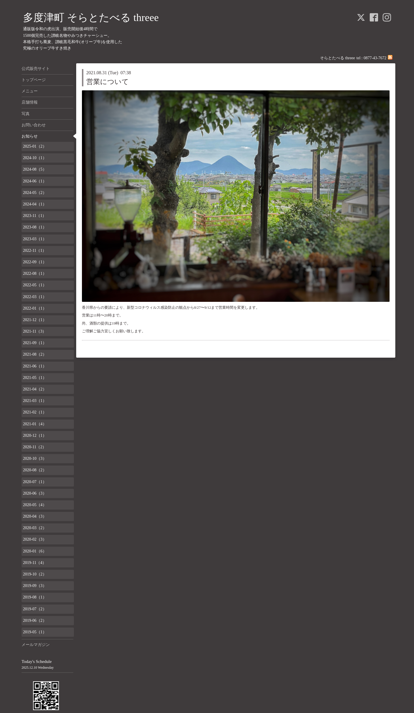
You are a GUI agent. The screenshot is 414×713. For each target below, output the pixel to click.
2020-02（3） (35, 539)
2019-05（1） (35, 632)
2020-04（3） (35, 516)
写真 (26, 114)
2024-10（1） (35, 158)
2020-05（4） (35, 505)
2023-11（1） (34, 215)
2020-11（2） (34, 447)
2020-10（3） (35, 458)
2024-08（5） (35, 169)
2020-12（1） (35, 435)
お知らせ (30, 136)
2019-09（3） (35, 586)
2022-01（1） (35, 308)
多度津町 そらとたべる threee (91, 17)
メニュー (30, 91)
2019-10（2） (35, 574)
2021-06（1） (35, 366)
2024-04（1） (35, 204)
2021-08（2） (35, 354)
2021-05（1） (35, 377)
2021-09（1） (35, 343)
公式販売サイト (36, 68)
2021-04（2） (35, 389)
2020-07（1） (35, 482)
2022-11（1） (34, 250)
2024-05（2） (35, 192)
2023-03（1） (35, 239)
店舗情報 (30, 102)
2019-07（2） (35, 609)
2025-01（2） (35, 146)
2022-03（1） (35, 297)
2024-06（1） (35, 181)
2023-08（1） (35, 227)
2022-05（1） (35, 285)
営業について (107, 81)
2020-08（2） (35, 470)
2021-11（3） (34, 331)
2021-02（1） (35, 412)
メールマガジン (36, 645)
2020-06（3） (35, 493)
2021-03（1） (35, 401)
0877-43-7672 (375, 58)
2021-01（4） (35, 424)
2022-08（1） (35, 273)
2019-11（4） (34, 563)
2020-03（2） (35, 528)
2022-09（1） (35, 262)
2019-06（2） (35, 620)
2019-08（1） (35, 597)
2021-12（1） (35, 320)
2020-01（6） (35, 551)
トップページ (34, 80)
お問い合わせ (34, 125)
